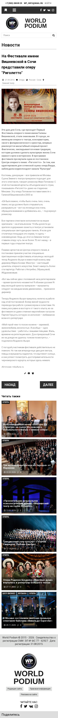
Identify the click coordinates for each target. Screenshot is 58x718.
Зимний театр (8, 83)
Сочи (39, 80)
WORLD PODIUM (36, 23)
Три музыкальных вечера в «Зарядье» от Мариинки (27, 466)
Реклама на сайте (29, 694)
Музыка (22, 593)
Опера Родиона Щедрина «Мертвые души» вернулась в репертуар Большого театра (28, 581)
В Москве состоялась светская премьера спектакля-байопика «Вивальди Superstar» (27, 619)
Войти (48, 3)
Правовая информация (40, 689)
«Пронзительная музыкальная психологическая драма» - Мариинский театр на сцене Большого (26, 503)
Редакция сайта (15, 689)
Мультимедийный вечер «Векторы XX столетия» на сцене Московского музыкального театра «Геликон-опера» (25, 427)
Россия (32, 80)
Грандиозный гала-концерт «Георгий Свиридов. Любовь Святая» (24, 543)
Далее (48, 385)
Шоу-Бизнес (8, 593)
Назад (10, 385)
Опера (21, 80)
